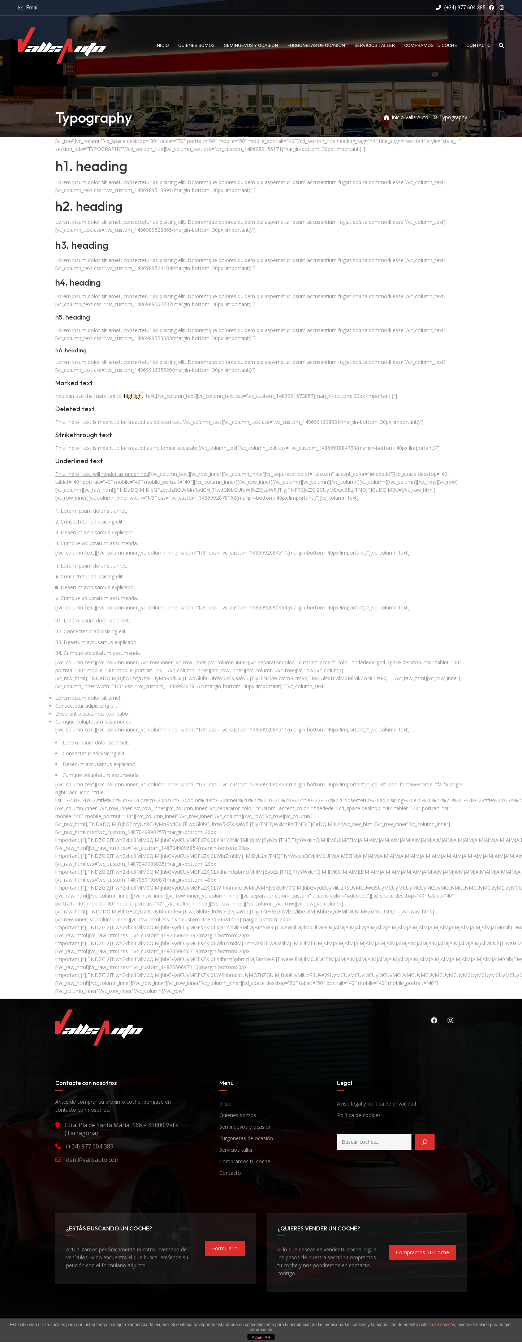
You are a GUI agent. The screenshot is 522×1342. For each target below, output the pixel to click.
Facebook (434, 1020)
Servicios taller (236, 1149)
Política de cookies (359, 1115)
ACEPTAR (261, 1337)
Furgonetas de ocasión (246, 1138)
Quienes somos (237, 1115)
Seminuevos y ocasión (245, 1126)
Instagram (450, 1020)
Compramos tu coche (244, 1161)
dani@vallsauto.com (93, 1160)
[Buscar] (425, 1142)
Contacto (230, 1172)
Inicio (225, 1103)
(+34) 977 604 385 (461, 7)
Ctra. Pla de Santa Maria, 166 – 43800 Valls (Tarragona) (121, 1129)
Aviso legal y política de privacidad (376, 1103)
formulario (225, 1248)
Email (32, 7)
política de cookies (437, 1324)
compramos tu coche (422, 1252)
